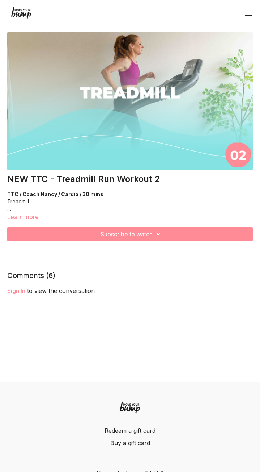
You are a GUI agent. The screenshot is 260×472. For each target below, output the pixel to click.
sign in (16, 290)
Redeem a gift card (130, 430)
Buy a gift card (130, 443)
